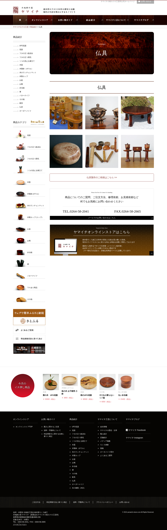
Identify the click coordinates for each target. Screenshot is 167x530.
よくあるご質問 (106, 455)
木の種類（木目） (79, 488)
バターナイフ (24, 96)
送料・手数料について (52, 430)
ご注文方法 (36, 502)
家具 (21, 103)
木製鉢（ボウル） (26, 69)
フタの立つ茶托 (25, 57)
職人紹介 (103, 434)
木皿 (21, 65)
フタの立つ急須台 (26, 53)
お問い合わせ (124, 502)
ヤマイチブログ (133, 419)
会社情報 (103, 427)
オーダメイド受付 (107, 452)
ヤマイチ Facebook (137, 430)
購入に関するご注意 (51, 427)
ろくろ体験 (104, 445)
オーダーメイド (25, 111)
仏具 (21, 107)
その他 (22, 99)
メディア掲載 (105, 441)
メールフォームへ (20, 524)
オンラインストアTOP (24, 427)
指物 (102, 448)
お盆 (21, 80)
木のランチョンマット (27, 73)
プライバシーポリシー (104, 502)
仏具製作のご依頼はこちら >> (102, 177)
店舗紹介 (103, 438)
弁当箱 (22, 88)
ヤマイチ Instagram (134, 438)
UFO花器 (22, 46)
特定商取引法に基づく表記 (57, 502)
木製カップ (23, 76)
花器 (21, 50)
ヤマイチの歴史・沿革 (108, 430)
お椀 (21, 84)
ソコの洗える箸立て (27, 61)
